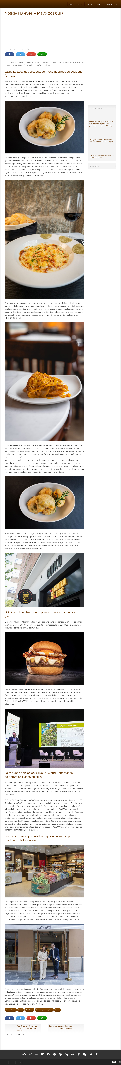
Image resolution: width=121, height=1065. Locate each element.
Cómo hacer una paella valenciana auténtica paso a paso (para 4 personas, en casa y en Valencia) (102, 119)
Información (100, 4)
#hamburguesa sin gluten (44, 1010)
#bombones (29, 1010)
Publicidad (12, 1062)
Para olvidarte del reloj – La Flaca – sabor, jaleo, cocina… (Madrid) (27, 1028)
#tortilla (57, 1010)
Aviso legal (19, 1062)
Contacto (89, 4)
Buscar (80, 4)
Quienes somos (112, 4)
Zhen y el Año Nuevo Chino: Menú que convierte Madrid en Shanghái (102, 136)
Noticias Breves (11, 1010)
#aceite (20, 1010)
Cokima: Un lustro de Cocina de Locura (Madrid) (60, 1027)
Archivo (71, 4)
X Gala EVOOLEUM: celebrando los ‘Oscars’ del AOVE (102, 152)
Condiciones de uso (3, 1062)
